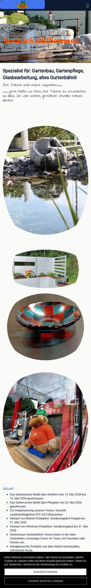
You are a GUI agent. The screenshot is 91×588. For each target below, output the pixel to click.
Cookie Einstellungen (45, 581)
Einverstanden (45, 571)
